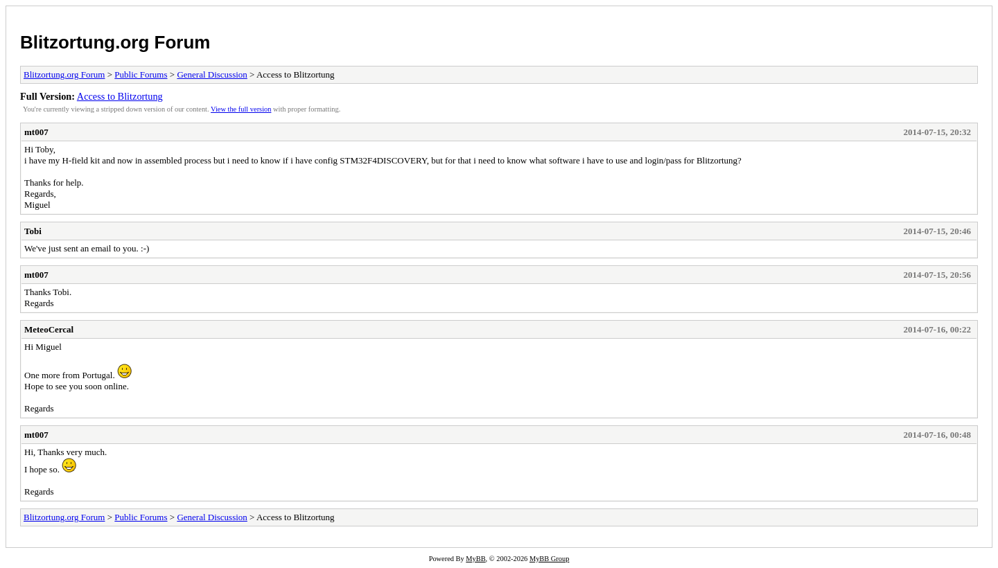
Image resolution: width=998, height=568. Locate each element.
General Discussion (212, 74)
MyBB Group (549, 558)
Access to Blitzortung (120, 96)
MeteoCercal (48, 329)
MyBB (475, 558)
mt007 (36, 132)
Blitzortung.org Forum (115, 42)
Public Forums (140, 74)
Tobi (33, 231)
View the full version (241, 109)
